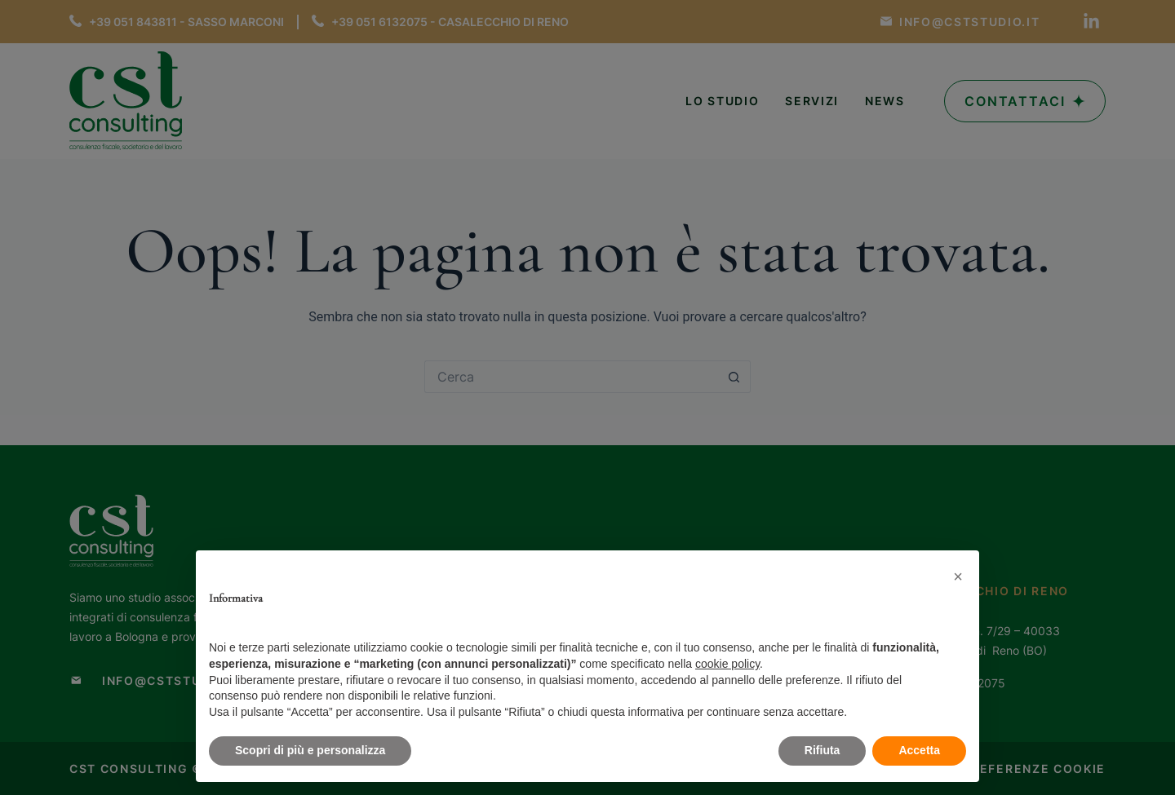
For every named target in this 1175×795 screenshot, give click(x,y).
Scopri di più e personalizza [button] (310, 750)
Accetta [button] (919, 750)
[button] (958, 576)
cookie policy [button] (727, 663)
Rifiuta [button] (822, 750)
